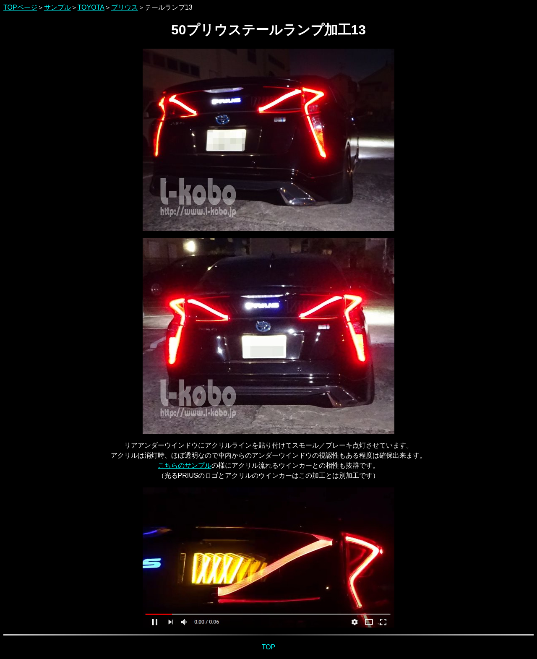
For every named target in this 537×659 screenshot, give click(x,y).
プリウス (124, 7)
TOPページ (20, 7)
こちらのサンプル (184, 465)
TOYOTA (91, 7)
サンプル (57, 7)
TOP (269, 647)
